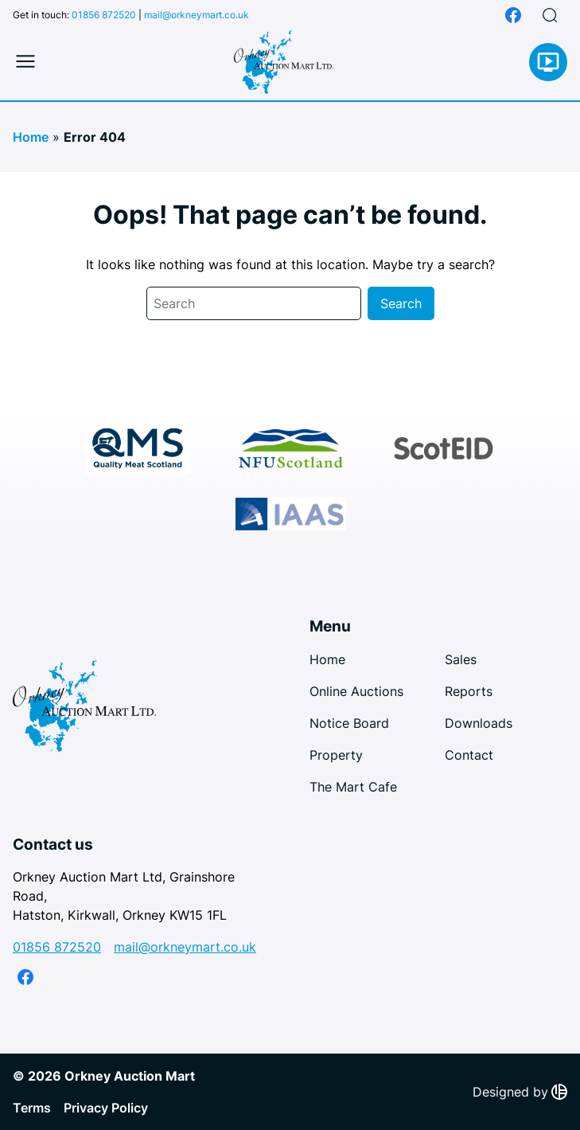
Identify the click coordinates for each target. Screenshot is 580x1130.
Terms (32, 1108)
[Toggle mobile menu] (25, 62)
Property (336, 755)
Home (31, 137)
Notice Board (349, 723)
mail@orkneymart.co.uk (196, 15)
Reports (468, 691)
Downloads (478, 723)
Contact (469, 755)
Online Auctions (356, 691)
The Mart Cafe (353, 787)
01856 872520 (104, 15)
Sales (461, 659)
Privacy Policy (106, 1108)
